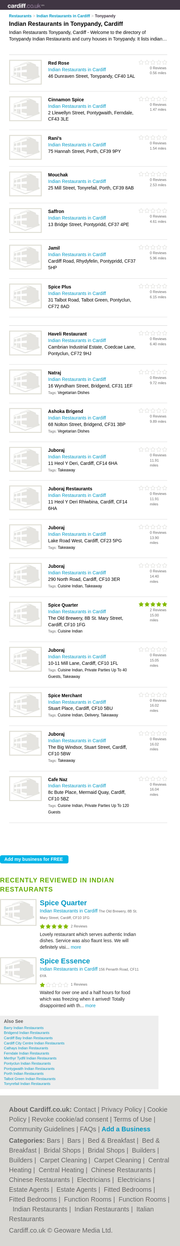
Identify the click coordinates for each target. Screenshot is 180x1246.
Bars (54, 1140)
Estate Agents (30, 1189)
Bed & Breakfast (112, 1140)
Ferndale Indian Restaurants (26, 1053)
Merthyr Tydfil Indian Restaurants (30, 1058)
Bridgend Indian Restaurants (26, 1033)
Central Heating (62, 1169)
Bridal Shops (63, 1150)
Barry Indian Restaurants (24, 1028)
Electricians (94, 1179)
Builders (145, 1150)
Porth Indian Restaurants (24, 1073)
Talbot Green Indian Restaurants (29, 1079)
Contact (84, 1109)
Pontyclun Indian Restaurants (27, 1063)
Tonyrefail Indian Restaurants (27, 1084)
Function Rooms (88, 1199)
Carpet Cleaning (64, 1160)
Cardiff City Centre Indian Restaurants (34, 1043)
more (76, 947)
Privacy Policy (121, 1109)
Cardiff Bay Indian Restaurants (28, 1038)
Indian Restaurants (41, 1209)
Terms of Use (132, 1119)
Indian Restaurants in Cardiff (69, 910)
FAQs (88, 1129)
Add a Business (125, 1129)
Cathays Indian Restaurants (26, 1048)
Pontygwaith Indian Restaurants (29, 1069)
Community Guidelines (42, 1129)
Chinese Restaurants (122, 1169)
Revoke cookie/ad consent (70, 1119)
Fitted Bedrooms (128, 1189)
